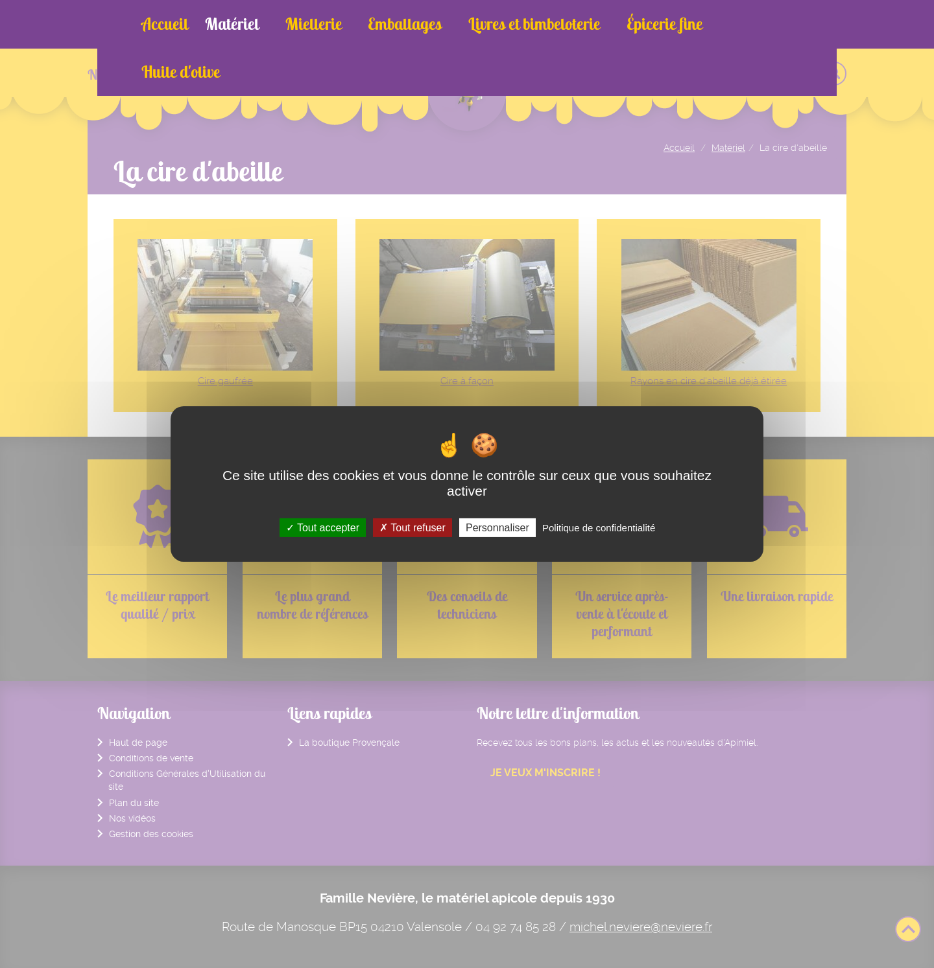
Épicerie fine (624, 24)
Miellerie (303, 24)
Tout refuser (412, 527)
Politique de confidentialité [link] (598, 527)
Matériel (232, 24)
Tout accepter (322, 527)
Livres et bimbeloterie (503, 24)
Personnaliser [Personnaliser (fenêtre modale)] (497, 527)
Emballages (385, 24)
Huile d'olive (717, 24)
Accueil (164, 24)
